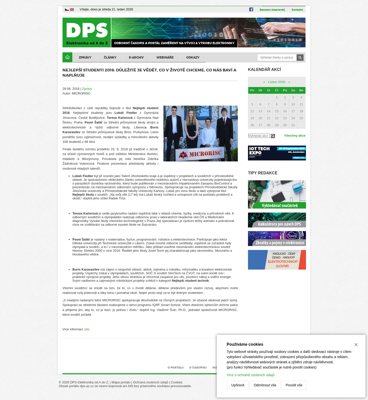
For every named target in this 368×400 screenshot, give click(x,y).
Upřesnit (237, 385)
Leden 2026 (276, 82)
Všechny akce (295, 135)
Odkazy (192, 58)
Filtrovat (273, 136)
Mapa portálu (121, 382)
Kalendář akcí (264, 69)
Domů (67, 57)
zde (86, 329)
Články (110, 58)
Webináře (165, 58)
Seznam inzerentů (272, 9)
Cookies (177, 382)
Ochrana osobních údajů (150, 382)
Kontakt (297, 9)
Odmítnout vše (265, 385)
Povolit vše (294, 385)
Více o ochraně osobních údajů (251, 375)
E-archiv (136, 58)
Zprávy (85, 58)
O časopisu (198, 367)
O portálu (176, 367)
